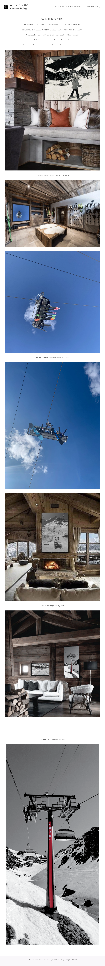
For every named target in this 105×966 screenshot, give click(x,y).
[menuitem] (57, 6)
